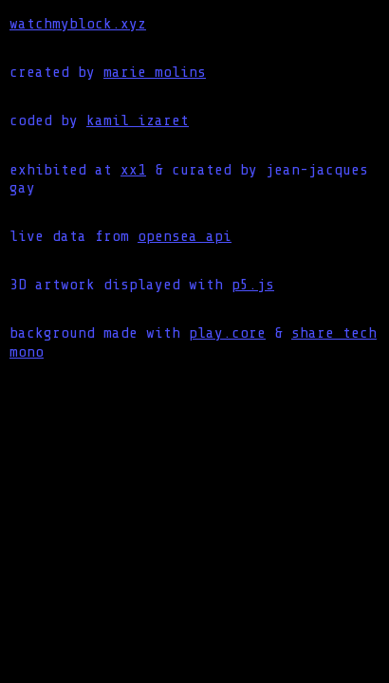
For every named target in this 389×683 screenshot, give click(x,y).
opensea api (185, 236)
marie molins (154, 72)
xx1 (133, 169)
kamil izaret (137, 120)
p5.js (253, 284)
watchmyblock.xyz (77, 23)
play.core (227, 333)
